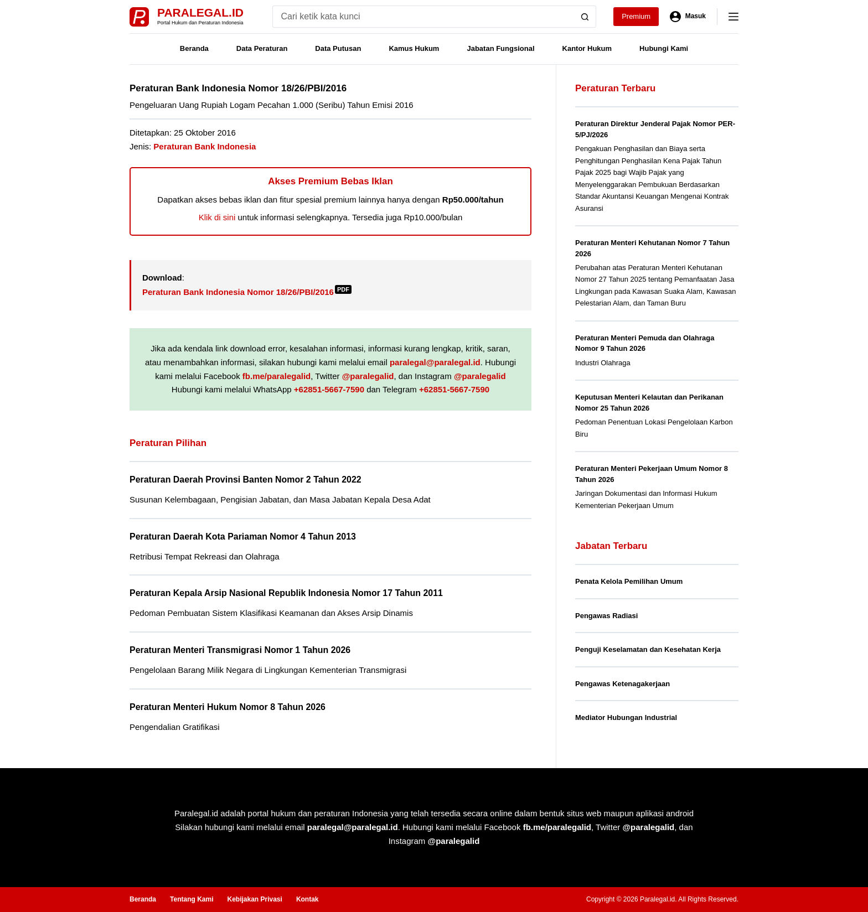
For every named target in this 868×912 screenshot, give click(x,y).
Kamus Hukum (414, 48)
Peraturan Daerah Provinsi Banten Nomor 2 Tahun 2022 (245, 479)
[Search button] (585, 17)
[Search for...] (423, 17)
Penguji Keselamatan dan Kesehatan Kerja (648, 649)
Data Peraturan (261, 48)
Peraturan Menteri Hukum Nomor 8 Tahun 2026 (228, 707)
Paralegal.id (200, 12)
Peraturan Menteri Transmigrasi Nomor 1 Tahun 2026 (240, 650)
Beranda (194, 48)
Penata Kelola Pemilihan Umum (629, 581)
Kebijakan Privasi (254, 899)
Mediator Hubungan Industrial (626, 717)
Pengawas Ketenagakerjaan (622, 684)
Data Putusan (338, 48)
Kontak (307, 899)
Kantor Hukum (587, 48)
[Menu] (733, 17)
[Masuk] (688, 16)
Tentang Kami (191, 899)
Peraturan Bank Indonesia (204, 146)
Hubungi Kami (663, 48)
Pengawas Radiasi (606, 616)
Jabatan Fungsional (500, 48)
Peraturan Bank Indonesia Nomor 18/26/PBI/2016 (247, 292)
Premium (636, 16)
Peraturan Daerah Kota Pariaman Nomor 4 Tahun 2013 (243, 536)
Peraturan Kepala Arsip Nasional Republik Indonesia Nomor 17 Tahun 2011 (286, 593)
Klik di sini (217, 217)
